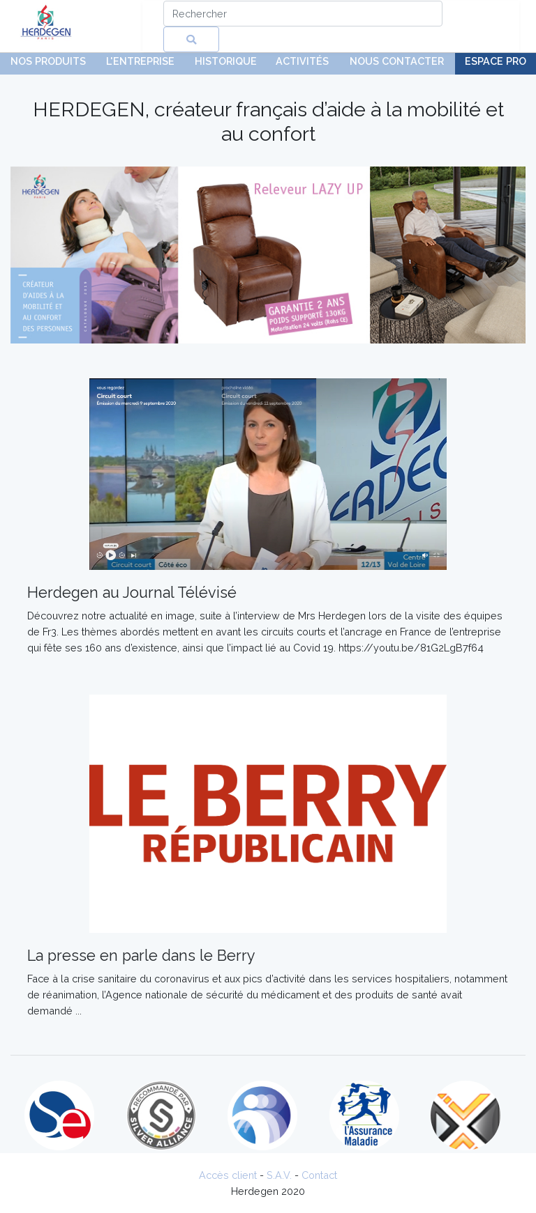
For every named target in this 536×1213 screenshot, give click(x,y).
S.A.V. (279, 1175)
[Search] (302, 13)
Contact (319, 1175)
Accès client (228, 1175)
